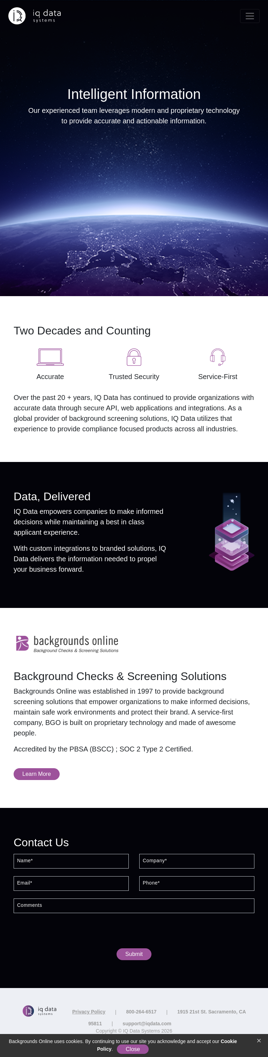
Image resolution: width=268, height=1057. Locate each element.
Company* (155, 861)
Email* (24, 883)
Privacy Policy (88, 1011)
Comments (29, 905)
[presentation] (134, 932)
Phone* (151, 883)
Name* (25, 861)
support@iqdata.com (146, 1023)
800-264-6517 (141, 1011)
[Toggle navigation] (250, 16)
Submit (134, 954)
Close (133, 1049)
